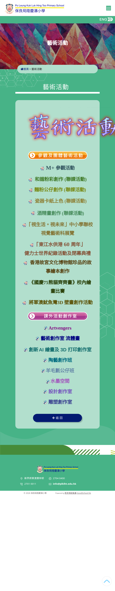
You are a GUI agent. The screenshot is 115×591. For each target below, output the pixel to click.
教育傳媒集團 (70, 493)
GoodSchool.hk (84, 493)
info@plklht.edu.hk (64, 483)
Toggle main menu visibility (109, 7)
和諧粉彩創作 (49, 179)
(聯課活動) (75, 179)
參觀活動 (59, 168)
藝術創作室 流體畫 (60, 338)
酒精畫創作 (49, 213)
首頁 (25, 69)
